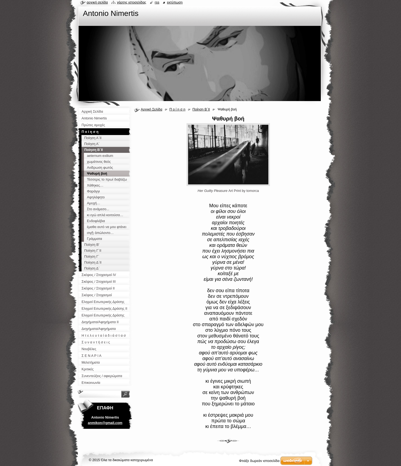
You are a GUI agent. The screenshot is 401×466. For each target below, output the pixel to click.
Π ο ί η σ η (177, 109)
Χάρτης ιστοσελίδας (131, 2)
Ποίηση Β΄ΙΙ (201, 109)
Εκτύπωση (174, 2)
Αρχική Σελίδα (151, 109)
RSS (157, 2)
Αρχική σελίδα (97, 2)
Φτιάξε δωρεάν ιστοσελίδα (259, 461)
